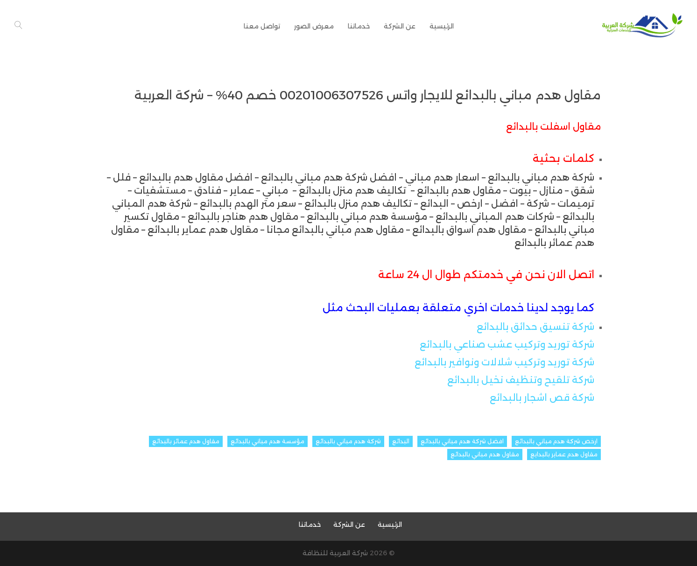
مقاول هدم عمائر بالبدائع (185, 441)
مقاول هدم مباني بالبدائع (485, 454)
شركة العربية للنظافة (335, 553)
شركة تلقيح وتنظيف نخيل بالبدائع (520, 379)
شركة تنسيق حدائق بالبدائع (535, 326)
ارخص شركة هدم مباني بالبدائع (556, 441)
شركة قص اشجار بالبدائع (542, 397)
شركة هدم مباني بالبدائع (348, 441)
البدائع (400, 441)
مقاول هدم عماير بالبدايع (564, 454)
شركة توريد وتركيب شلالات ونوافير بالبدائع (504, 362)
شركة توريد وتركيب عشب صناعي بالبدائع (507, 344)
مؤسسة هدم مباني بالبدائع (267, 441)
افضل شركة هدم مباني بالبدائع (462, 441)
